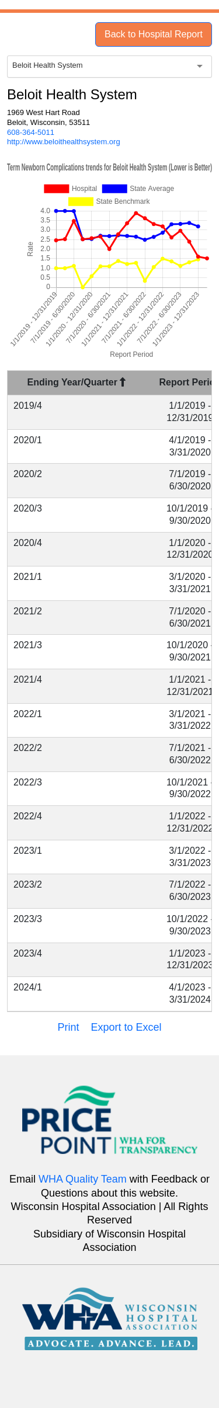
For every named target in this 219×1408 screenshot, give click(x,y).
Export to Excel (126, 1027)
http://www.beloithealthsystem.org (63, 141)
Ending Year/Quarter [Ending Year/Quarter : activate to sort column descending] (76, 382)
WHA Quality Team (83, 1179)
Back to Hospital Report (154, 34)
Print (68, 1027)
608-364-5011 (30, 132)
